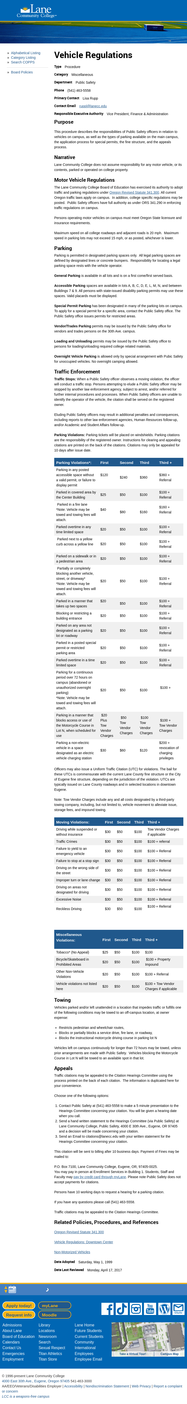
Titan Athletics (50, 1354)
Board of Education (18, 1336)
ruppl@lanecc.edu (93, 106)
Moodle (49, 1315)
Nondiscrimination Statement (107, 1386)
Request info (19, 1315)
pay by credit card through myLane (99, 1177)
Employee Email (88, 1359)
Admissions (12, 1325)
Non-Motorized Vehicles (72, 1252)
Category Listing (23, 58)
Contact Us (11, 1348)
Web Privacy (141, 1386)
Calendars (11, 1342)
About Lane (12, 1331)
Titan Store (48, 1359)
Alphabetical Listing (25, 53)
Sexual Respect (52, 1348)
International (85, 1348)
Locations (47, 1331)
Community (84, 1342)
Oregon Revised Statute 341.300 (134, 192)
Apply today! (19, 1305)
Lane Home (84, 1325)
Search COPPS (23, 62)
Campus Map (169, 1354)
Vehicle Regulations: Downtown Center (83, 1242)
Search (45, 1342)
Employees (84, 1354)
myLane (50, 1305)
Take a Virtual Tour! (132, 1354)
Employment (13, 1359)
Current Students (89, 1336)
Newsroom (48, 1336)
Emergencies (13, 1354)
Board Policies (22, 72)
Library (44, 1325)
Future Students (88, 1331)
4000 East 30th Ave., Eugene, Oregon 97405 (36, 1381)
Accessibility (73, 1386)
